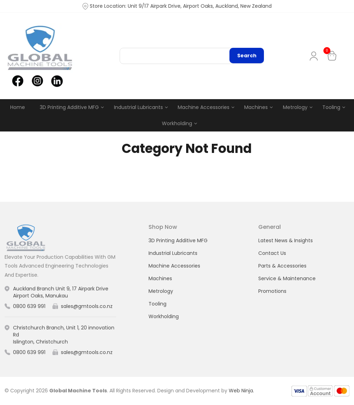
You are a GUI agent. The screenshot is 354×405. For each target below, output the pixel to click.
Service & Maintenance (287, 278)
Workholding (177, 123)
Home (17, 107)
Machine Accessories (203, 107)
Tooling (331, 107)
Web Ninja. (241, 390)
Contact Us (272, 253)
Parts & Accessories (282, 265)
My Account (315, 56)
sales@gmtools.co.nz (87, 306)
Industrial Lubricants (138, 107)
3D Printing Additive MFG (69, 107)
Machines (256, 107)
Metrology (295, 107)
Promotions (272, 291)
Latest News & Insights (285, 240)
